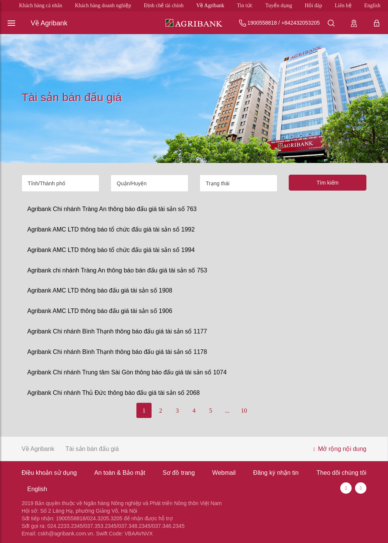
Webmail (224, 472)
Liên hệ (343, 5)
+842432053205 (300, 23)
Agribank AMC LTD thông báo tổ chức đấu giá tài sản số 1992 (111, 229)
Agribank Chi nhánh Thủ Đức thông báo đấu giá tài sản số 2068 (113, 393)
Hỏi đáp (313, 5)
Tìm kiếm (328, 183)
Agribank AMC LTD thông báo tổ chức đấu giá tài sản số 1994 (111, 250)
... (227, 410)
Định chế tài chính (164, 5)
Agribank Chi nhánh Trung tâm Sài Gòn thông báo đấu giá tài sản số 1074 (127, 372)
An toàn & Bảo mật (120, 472)
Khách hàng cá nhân (40, 5)
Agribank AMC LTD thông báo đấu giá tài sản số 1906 (99, 311)
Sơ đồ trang (179, 472)
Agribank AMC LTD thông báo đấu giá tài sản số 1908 (99, 290)
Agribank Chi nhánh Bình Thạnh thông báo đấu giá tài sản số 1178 (117, 352)
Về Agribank (210, 5)
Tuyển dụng (278, 5)
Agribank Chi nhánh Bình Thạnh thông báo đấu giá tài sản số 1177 (117, 331)
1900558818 (262, 23)
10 (244, 410)
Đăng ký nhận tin (276, 472)
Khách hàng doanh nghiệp (103, 5)
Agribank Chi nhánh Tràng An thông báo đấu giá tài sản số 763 (112, 209)
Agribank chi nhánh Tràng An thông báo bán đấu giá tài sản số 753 (117, 270)
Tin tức (245, 5)
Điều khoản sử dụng (49, 472)
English (372, 5)
